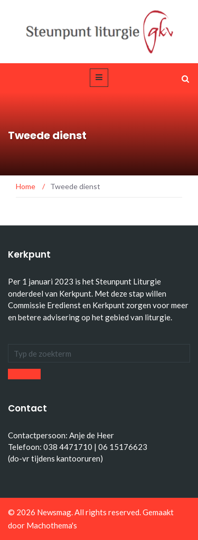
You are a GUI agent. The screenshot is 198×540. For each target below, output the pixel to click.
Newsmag (54, 512)
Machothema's (51, 525)
